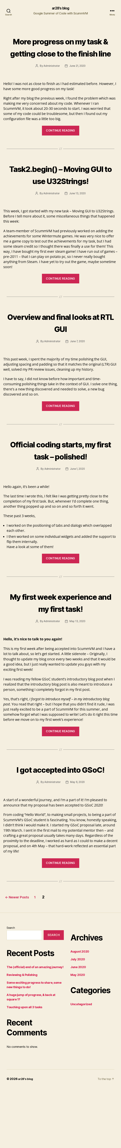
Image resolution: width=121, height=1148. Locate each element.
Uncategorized (81, 1064)
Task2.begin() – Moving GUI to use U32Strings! (60, 192)
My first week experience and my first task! (60, 643)
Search (11, 987)
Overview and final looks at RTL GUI (60, 346)
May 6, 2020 (77, 842)
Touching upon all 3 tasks (24, 1066)
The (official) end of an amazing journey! (35, 1026)
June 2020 (78, 1027)
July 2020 (77, 1019)
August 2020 (79, 1011)
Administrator (51, 78)
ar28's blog (60, 8)
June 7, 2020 (78, 365)
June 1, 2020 (78, 505)
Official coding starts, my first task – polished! (60, 479)
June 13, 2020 (78, 217)
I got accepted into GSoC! (60, 822)
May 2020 (77, 1034)
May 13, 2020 (77, 669)
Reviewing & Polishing (22, 1034)
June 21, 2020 (78, 78)
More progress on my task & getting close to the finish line (60, 52)
